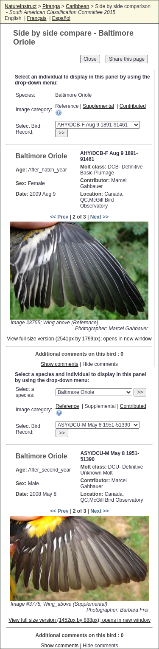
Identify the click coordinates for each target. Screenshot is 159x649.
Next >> (99, 217)
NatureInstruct (20, 6)
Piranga (51, 6)
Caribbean (77, 6)
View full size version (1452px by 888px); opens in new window (79, 620)
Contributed (133, 106)
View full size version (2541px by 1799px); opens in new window (79, 339)
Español (61, 18)
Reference (67, 406)
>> (61, 133)
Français (36, 18)
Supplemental (98, 106)
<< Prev (59, 217)
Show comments (59, 364)
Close (90, 59)
